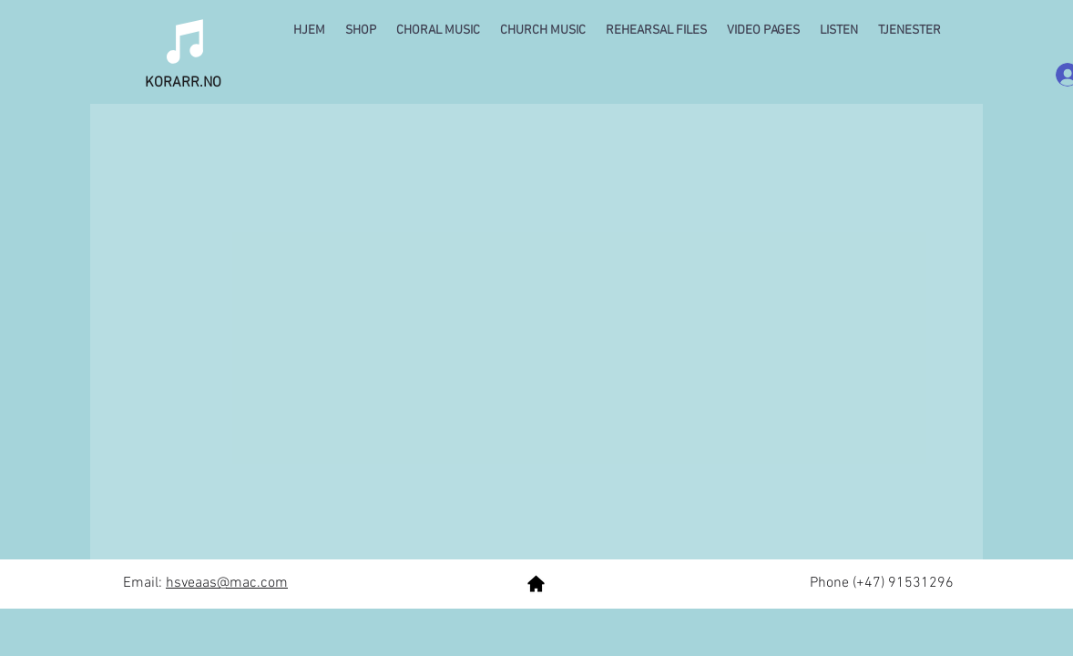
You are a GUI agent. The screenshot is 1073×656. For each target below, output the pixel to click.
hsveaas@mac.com (227, 583)
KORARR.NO (183, 83)
